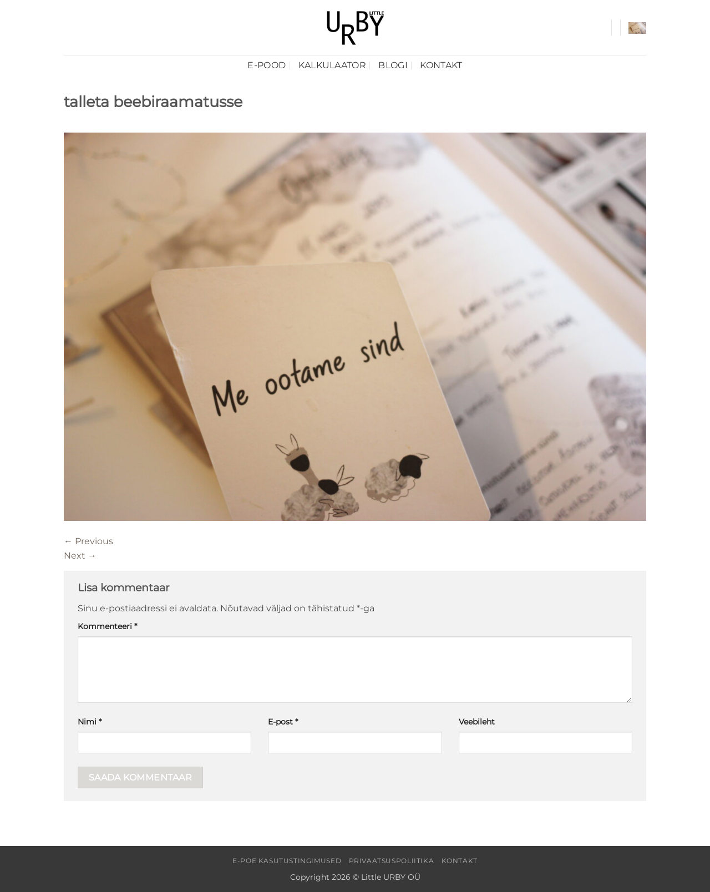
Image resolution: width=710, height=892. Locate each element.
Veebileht (477, 722)
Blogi (393, 65)
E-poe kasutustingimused (286, 860)
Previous (88, 541)
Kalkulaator (332, 65)
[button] (637, 28)
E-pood (266, 65)
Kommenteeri (107, 626)
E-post (283, 722)
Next (80, 555)
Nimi (90, 722)
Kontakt (441, 65)
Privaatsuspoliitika (391, 860)
